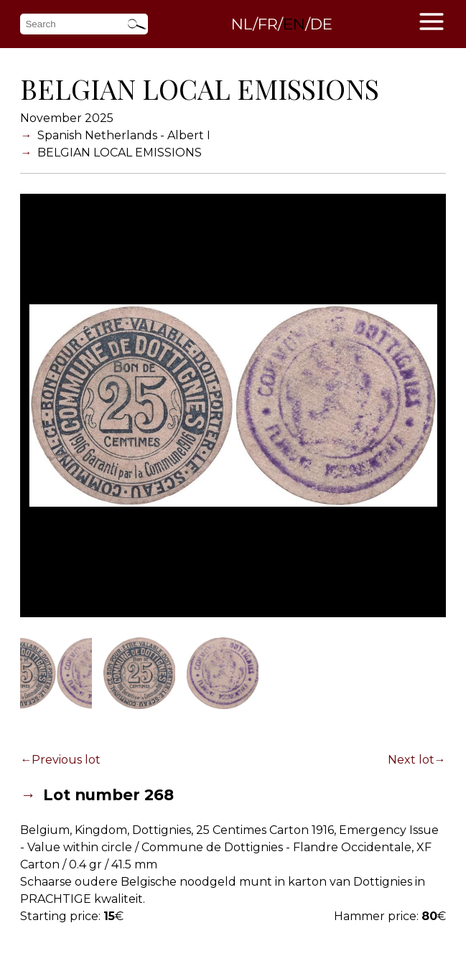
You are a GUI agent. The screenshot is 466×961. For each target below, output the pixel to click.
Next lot (411, 760)
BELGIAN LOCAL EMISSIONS (119, 152)
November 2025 (66, 118)
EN (294, 23)
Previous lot (66, 760)
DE (321, 23)
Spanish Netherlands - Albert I (123, 135)
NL (242, 23)
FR (268, 23)
